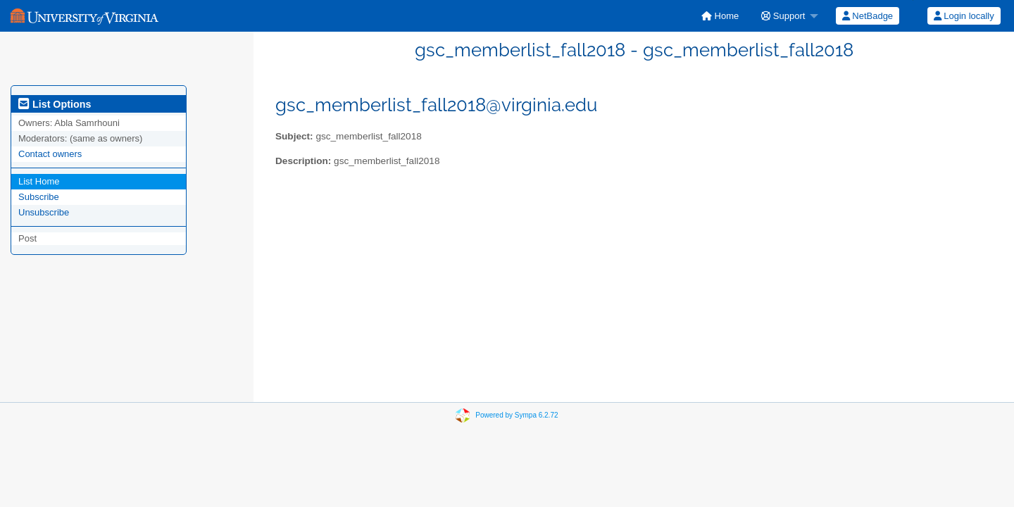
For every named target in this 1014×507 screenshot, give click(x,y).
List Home (39, 181)
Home (720, 16)
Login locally (964, 16)
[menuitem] (720, 16)
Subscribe (38, 197)
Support (783, 16)
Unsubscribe (43, 212)
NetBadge (867, 16)
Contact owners (50, 154)
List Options (54, 104)
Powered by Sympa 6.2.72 (516, 415)
